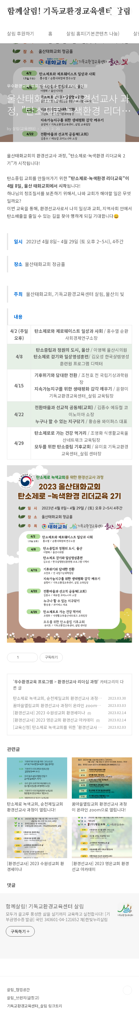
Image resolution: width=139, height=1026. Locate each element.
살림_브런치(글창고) (23, 997)
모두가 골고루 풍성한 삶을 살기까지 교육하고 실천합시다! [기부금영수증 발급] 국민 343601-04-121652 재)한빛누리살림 (58, 916)
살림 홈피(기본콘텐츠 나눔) (92, 33)
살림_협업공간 (18, 989)
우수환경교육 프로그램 (33, 681)
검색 (114, 11)
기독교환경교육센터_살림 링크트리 (34, 1006)
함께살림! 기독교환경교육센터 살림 (69, 12)
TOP (127, 990)
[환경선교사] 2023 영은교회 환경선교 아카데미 (53, 720)
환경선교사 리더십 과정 (78, 681)
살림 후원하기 (20, 33)
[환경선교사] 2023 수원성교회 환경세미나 (49, 713)
